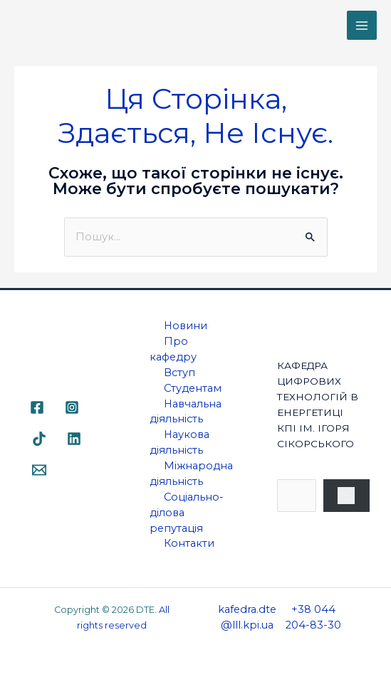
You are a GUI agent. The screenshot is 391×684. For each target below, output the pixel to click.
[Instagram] (72, 407)
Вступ (179, 372)
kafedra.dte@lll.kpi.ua (247, 617)
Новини (185, 325)
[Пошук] (347, 495)
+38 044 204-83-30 (313, 617)
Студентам (192, 388)
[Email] (39, 470)
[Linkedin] (74, 438)
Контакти (189, 543)
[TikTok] (39, 438)
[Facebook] (37, 407)
